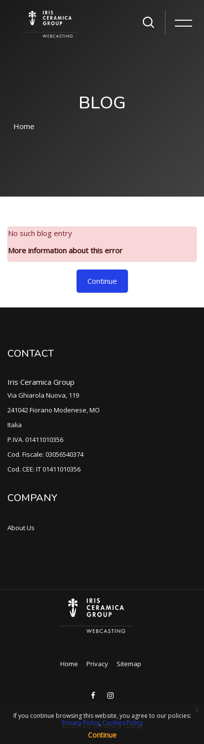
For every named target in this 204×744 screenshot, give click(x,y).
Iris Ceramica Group (41, 382)
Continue (102, 281)
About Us (21, 527)
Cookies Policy (122, 722)
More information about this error (65, 250)
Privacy (97, 663)
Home (24, 126)
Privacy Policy (80, 722)
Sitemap (129, 663)
